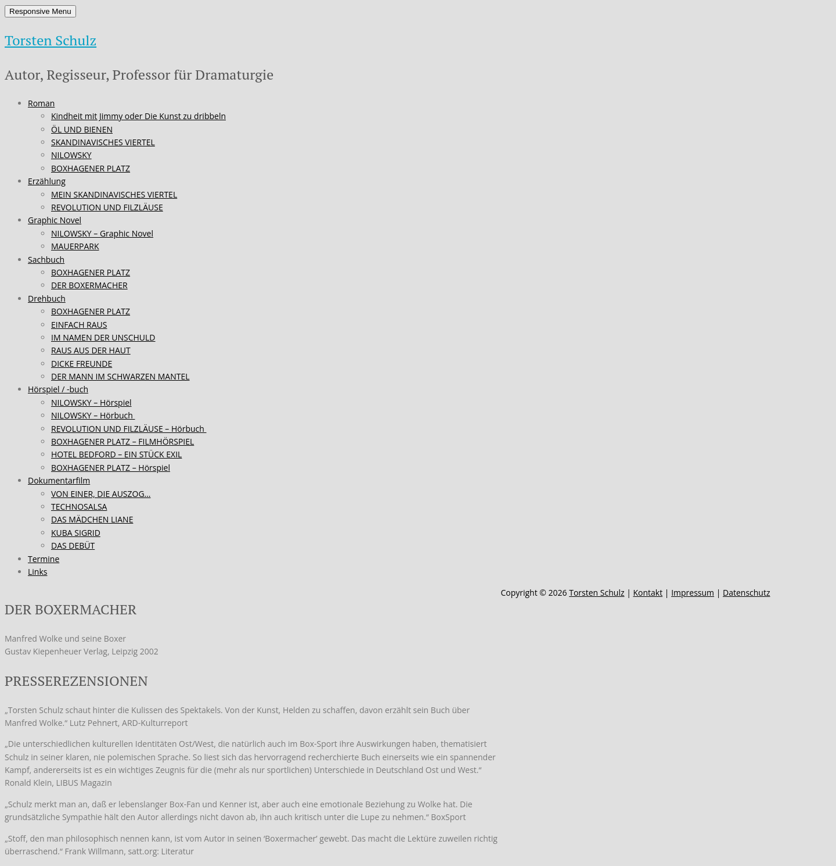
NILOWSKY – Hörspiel (91, 402)
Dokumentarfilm (59, 480)
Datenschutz (746, 592)
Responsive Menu (40, 11)
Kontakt (647, 592)
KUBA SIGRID (75, 532)
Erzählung (47, 181)
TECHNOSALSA (79, 506)
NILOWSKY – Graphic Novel (102, 233)
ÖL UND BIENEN (82, 129)
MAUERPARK (75, 246)
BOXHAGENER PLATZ (90, 168)
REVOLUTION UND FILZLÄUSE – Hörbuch (129, 428)
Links (37, 571)
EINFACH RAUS (79, 324)
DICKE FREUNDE (81, 363)
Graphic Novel (54, 220)
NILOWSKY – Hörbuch (93, 415)
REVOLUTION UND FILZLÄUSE (107, 207)
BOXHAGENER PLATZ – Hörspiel (110, 467)
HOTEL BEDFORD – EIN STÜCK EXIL (116, 454)
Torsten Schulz (50, 40)
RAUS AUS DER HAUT (91, 350)
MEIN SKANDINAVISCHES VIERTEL (114, 194)
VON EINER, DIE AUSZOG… (101, 493)
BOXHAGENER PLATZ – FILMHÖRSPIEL (122, 441)
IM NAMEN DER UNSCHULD (103, 337)
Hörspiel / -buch (58, 389)
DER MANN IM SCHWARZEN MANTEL (120, 376)
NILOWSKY (71, 154)
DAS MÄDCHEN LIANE (92, 519)
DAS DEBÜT (73, 545)
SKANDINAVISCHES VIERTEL (103, 142)
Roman (41, 103)
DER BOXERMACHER (89, 285)
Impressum (692, 592)
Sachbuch (46, 259)
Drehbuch (47, 298)
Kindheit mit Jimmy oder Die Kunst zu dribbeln (138, 115)
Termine (43, 558)
